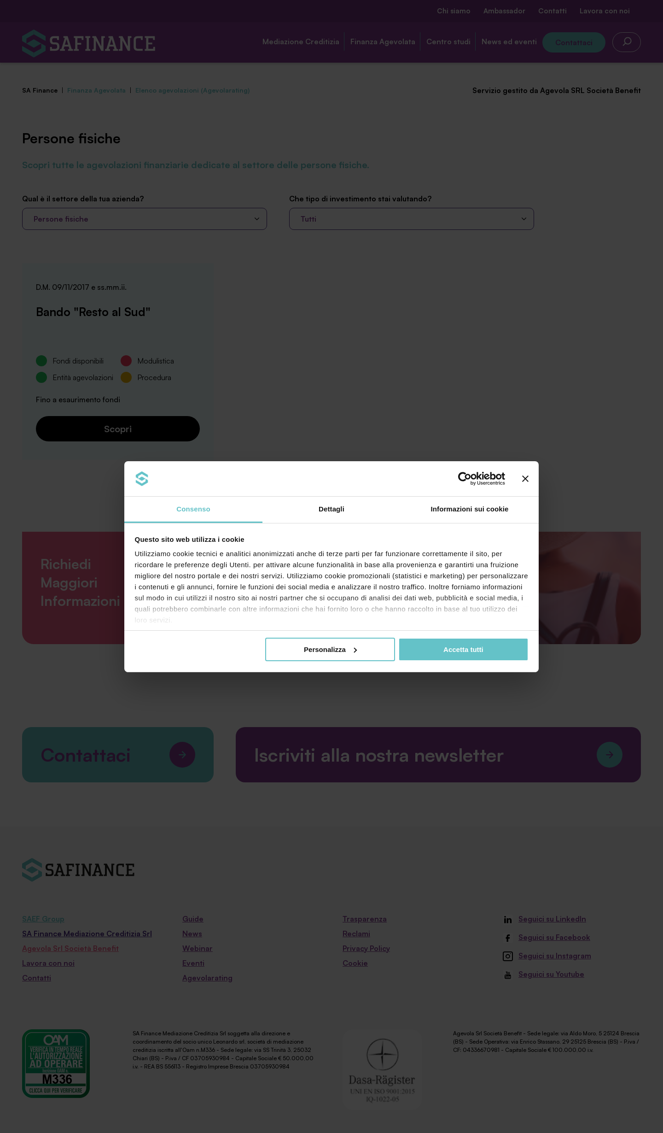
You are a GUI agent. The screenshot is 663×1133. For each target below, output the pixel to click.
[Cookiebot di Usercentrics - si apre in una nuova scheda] (465, 479)
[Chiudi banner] (525, 479)
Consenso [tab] (193, 509)
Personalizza (330, 649)
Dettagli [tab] (331, 509)
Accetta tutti (463, 649)
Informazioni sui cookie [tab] (470, 509)
